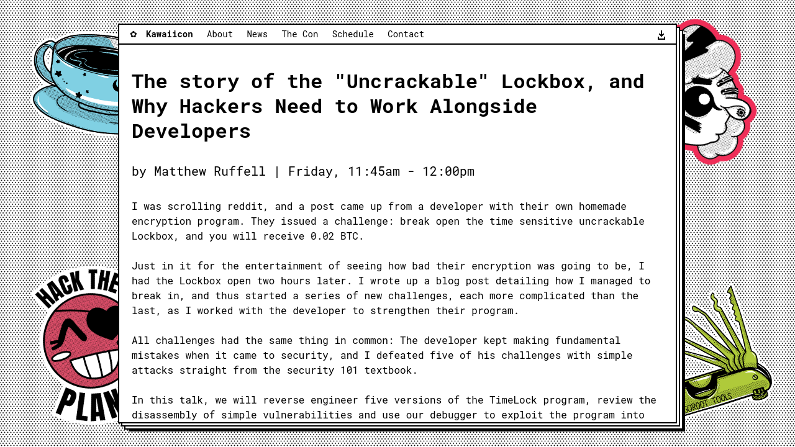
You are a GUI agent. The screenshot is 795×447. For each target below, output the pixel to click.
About (220, 34)
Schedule (353, 34)
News (257, 34)
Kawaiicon (169, 34)
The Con (299, 34)
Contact (406, 34)
